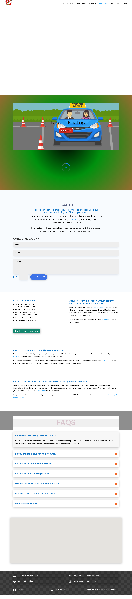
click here (105, 315)
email (73, 215)
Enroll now (66, 128)
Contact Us (103, 3)
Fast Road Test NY (89, 3)
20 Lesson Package (66, 120)
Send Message (38, 272)
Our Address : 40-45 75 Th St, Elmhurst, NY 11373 (104, 585)
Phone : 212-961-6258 (62, 584)
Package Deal (115, 3)
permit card (98, 303)
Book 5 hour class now (26, 326)
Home (61, 3)
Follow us (21, 584)
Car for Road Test (73, 3)
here (103, 356)
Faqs (125, 3)
